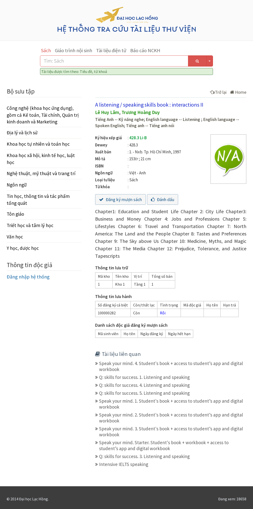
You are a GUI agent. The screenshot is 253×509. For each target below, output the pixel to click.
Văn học (15, 237)
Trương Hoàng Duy (141, 112)
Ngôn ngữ (17, 185)
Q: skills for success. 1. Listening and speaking (144, 377)
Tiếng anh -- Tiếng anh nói (150, 125)
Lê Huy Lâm (107, 112)
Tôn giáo (15, 214)
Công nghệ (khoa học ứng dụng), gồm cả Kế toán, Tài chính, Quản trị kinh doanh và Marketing (43, 114)
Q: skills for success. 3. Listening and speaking (144, 456)
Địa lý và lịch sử (22, 133)
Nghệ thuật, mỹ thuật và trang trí (41, 173)
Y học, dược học (23, 248)
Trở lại (218, 92)
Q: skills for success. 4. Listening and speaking (144, 385)
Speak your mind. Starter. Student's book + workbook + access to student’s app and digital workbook (164, 445)
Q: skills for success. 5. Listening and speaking (144, 393)
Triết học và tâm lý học (30, 225)
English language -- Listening (173, 119)
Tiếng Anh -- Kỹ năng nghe (119, 119)
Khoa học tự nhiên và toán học (38, 144)
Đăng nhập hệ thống (28, 277)
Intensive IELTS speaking (123, 464)
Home (238, 92)
